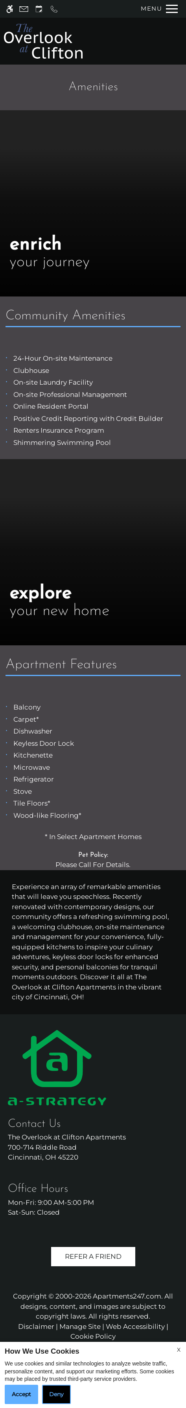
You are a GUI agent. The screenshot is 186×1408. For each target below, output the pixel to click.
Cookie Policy (93, 1336)
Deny (56, 1394)
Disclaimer (36, 1326)
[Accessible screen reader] (10, 9)
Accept (21, 1394)
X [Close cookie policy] (178, 1349)
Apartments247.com (127, 1296)
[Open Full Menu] (157, 9)
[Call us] (54, 9)
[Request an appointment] (39, 9)
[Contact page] (24, 9)
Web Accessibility (135, 1326)
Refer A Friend (93, 1256)
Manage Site (80, 1326)
